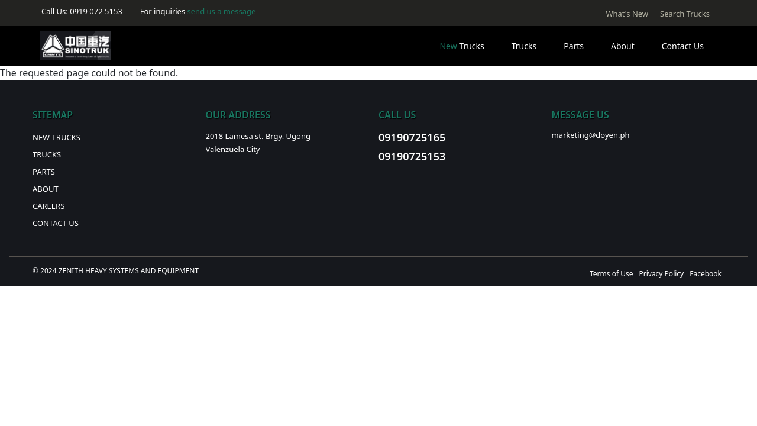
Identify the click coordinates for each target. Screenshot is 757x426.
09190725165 (411, 137)
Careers (48, 206)
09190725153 (411, 156)
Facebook (706, 274)
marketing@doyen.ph (591, 135)
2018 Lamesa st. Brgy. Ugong (258, 136)
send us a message (221, 11)
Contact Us (683, 45)
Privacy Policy (661, 274)
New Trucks (56, 137)
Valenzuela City (233, 149)
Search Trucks (685, 13)
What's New (627, 13)
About (623, 45)
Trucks (461, 45)
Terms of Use (611, 274)
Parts (574, 45)
